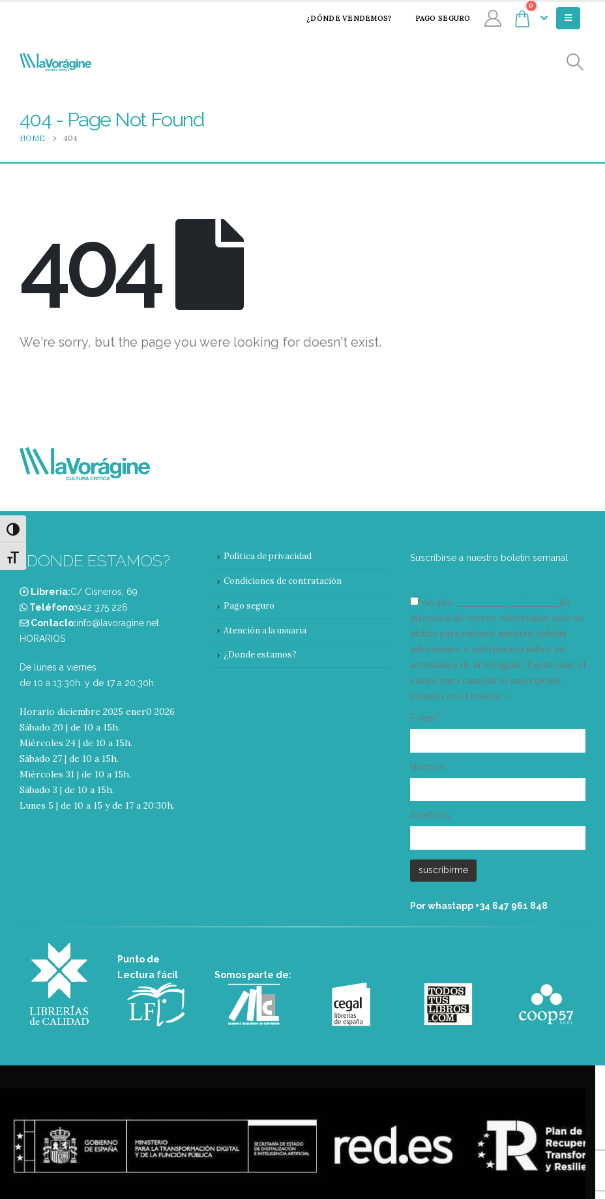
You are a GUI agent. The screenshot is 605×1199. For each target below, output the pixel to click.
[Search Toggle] (575, 62)
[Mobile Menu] (568, 18)
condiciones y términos (506, 602)
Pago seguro (434, 18)
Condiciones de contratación (283, 580)
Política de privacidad (268, 556)
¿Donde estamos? (260, 654)
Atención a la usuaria (265, 630)
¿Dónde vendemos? (340, 18)
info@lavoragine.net (117, 623)
